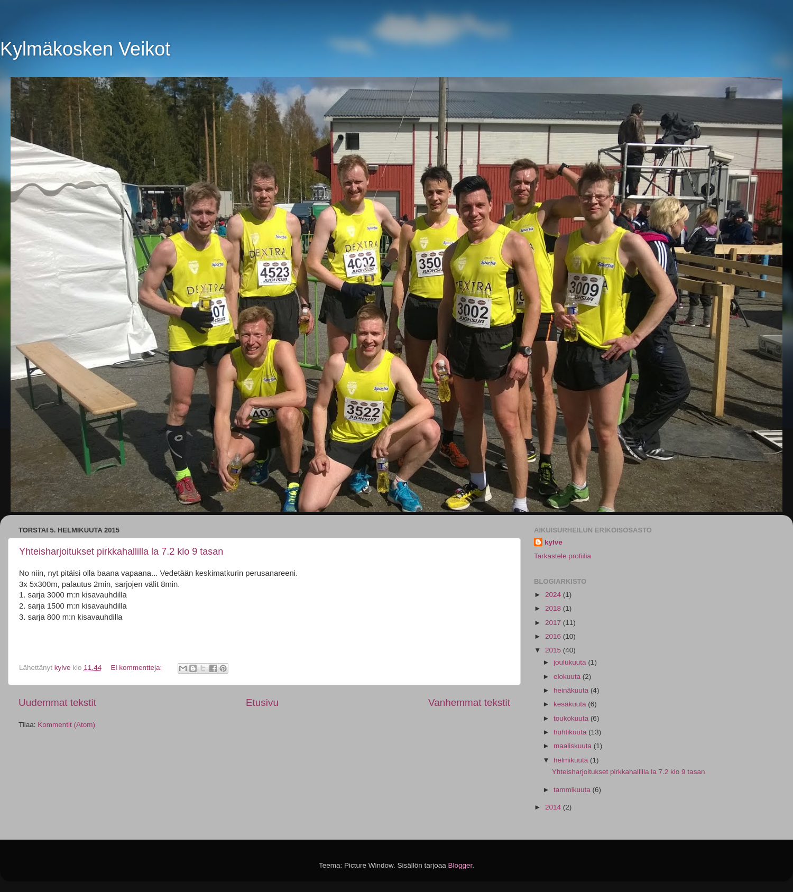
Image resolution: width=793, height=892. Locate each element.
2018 (554, 608)
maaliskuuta (574, 746)
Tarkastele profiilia (562, 556)
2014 (554, 807)
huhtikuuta (571, 732)
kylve (554, 542)
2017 (554, 623)
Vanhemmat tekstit (469, 702)
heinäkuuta (572, 690)
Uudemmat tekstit (57, 702)
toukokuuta (572, 718)
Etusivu (262, 702)
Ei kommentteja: (137, 668)
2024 (554, 595)
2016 (554, 636)
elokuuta (568, 677)
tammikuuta (573, 790)
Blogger (460, 865)
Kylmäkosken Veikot (85, 49)
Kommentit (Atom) (66, 725)
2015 (554, 650)
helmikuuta (572, 760)
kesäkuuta (571, 704)
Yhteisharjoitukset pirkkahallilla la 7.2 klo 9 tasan (121, 551)
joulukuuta (571, 662)
